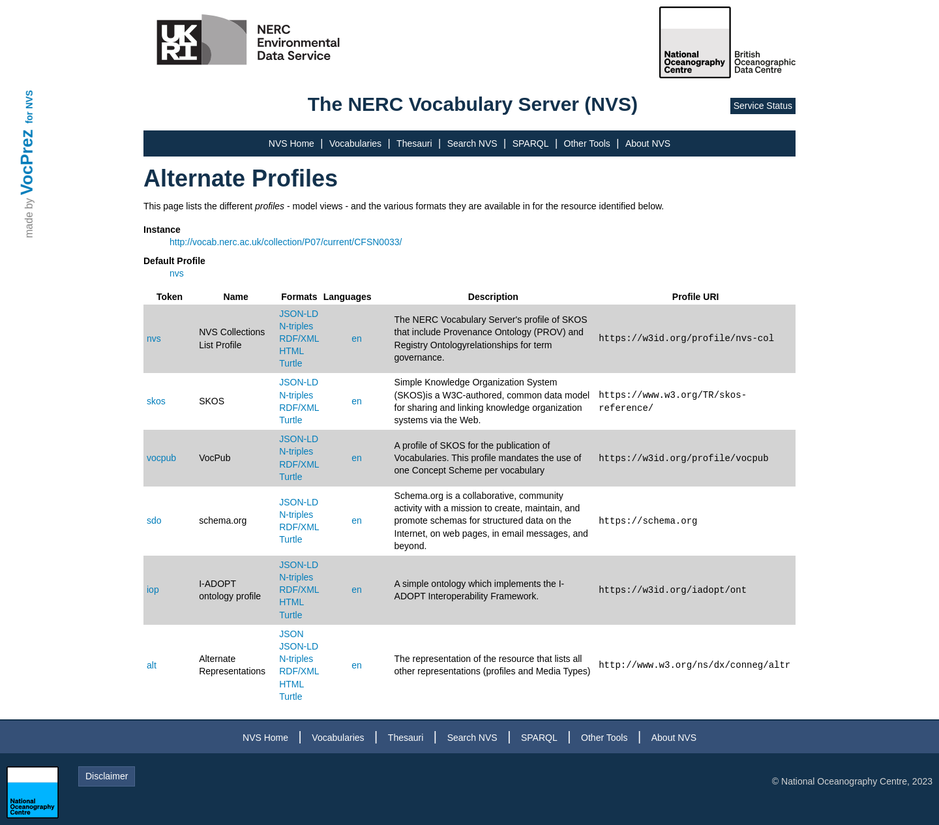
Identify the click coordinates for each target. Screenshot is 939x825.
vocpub (161, 458)
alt (151, 665)
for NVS (29, 106)
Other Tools (587, 143)
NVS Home (291, 143)
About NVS (647, 143)
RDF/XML (299, 338)
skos (156, 401)
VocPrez (27, 162)
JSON (291, 634)
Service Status (763, 105)
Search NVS (472, 143)
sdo (154, 520)
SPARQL (531, 143)
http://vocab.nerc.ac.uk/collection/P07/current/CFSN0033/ (286, 242)
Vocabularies (355, 143)
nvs (177, 273)
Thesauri (414, 143)
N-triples (296, 326)
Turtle (290, 363)
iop (153, 589)
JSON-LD (298, 313)
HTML (291, 351)
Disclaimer (106, 776)
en (356, 338)
